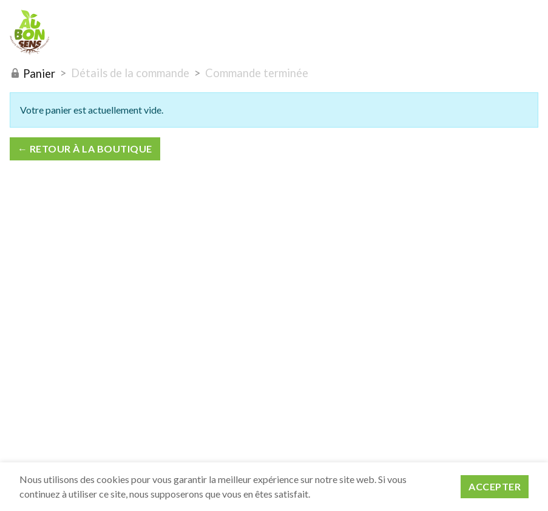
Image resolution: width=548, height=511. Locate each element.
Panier (32, 73)
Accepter (495, 486)
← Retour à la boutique (85, 148)
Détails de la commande (130, 73)
